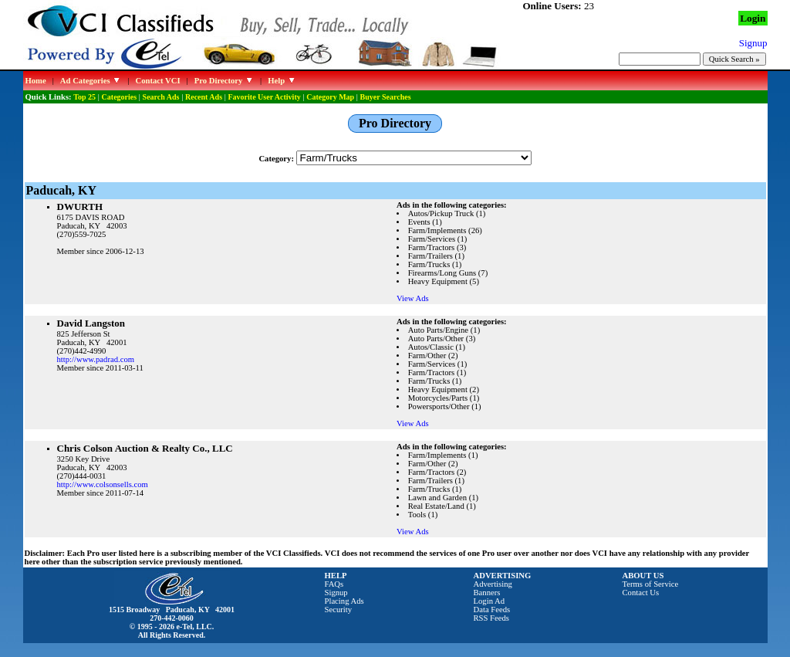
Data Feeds (492, 609)
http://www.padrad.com (96, 359)
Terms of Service (651, 584)
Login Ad (489, 601)
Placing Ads (344, 601)
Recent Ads (203, 97)
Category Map (330, 97)
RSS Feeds (492, 618)
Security (339, 609)
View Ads (413, 298)
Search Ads (161, 97)
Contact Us (641, 592)
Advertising (493, 584)
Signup (336, 592)
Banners (487, 592)
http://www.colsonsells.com (102, 484)
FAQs (334, 584)
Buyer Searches (385, 97)
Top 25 (84, 97)
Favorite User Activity (264, 97)
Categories (119, 97)
